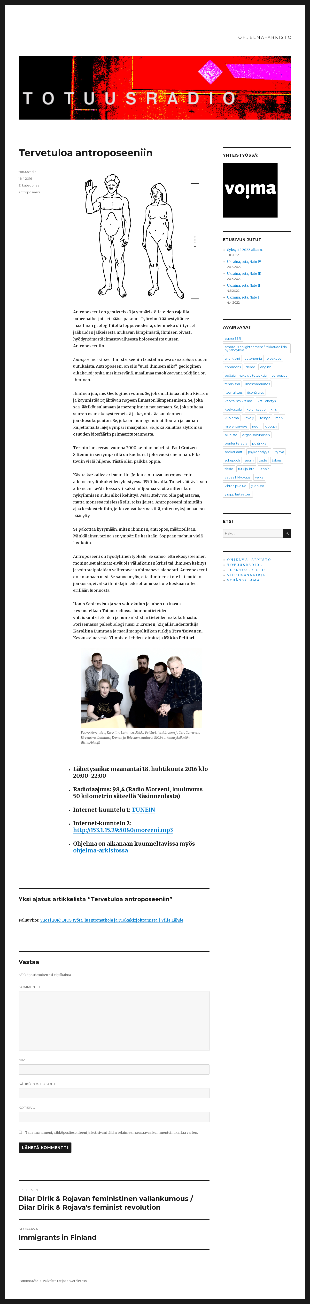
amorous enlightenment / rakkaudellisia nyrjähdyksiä (256, 348)
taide (263, 460)
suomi (249, 460)
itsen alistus (233, 392)
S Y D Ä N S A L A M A (243, 580)
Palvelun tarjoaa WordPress (65, 1281)
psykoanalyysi (259, 452)
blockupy (274, 358)
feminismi (232, 384)
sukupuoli (232, 460)
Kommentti (29, 987)
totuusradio (28, 172)
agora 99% (233, 338)
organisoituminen (256, 435)
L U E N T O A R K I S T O (245, 570)
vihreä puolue (235, 486)
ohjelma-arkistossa (100, 850)
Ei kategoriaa (29, 185)
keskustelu (233, 409)
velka (259, 477)
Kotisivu (27, 1108)
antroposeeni (29, 192)
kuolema (232, 418)
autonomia (253, 358)
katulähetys (266, 401)
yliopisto (257, 486)
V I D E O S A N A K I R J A (246, 575)
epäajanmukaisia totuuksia (246, 375)
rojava (279, 452)
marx (279, 418)
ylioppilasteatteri (238, 494)
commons (233, 367)
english (265, 367)
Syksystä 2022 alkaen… (245, 250)
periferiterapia (236, 443)
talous (276, 460)
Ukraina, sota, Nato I (243, 297)
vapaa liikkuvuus (237, 477)
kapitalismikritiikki (239, 401)
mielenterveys (236, 426)
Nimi (22, 1060)
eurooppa (279, 375)
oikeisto (231, 435)
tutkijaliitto (246, 469)
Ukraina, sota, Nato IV (244, 262)
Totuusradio (28, 1281)
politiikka (259, 443)
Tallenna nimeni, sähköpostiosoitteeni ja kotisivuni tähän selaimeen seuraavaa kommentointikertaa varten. (111, 1133)
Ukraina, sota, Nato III (244, 274)
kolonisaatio (256, 409)
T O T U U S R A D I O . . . (245, 565)
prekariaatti (234, 452)
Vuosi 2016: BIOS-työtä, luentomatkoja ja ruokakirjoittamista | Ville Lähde (111, 920)
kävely (249, 418)
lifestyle (265, 418)
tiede (229, 469)
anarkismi (232, 358)
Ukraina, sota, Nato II (243, 285)
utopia (264, 469)
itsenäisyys (255, 392)
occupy (271, 426)
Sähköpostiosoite (37, 1084)
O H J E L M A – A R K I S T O (264, 37)
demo (250, 367)
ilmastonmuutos (257, 384)
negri (256, 426)
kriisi (274, 409)
